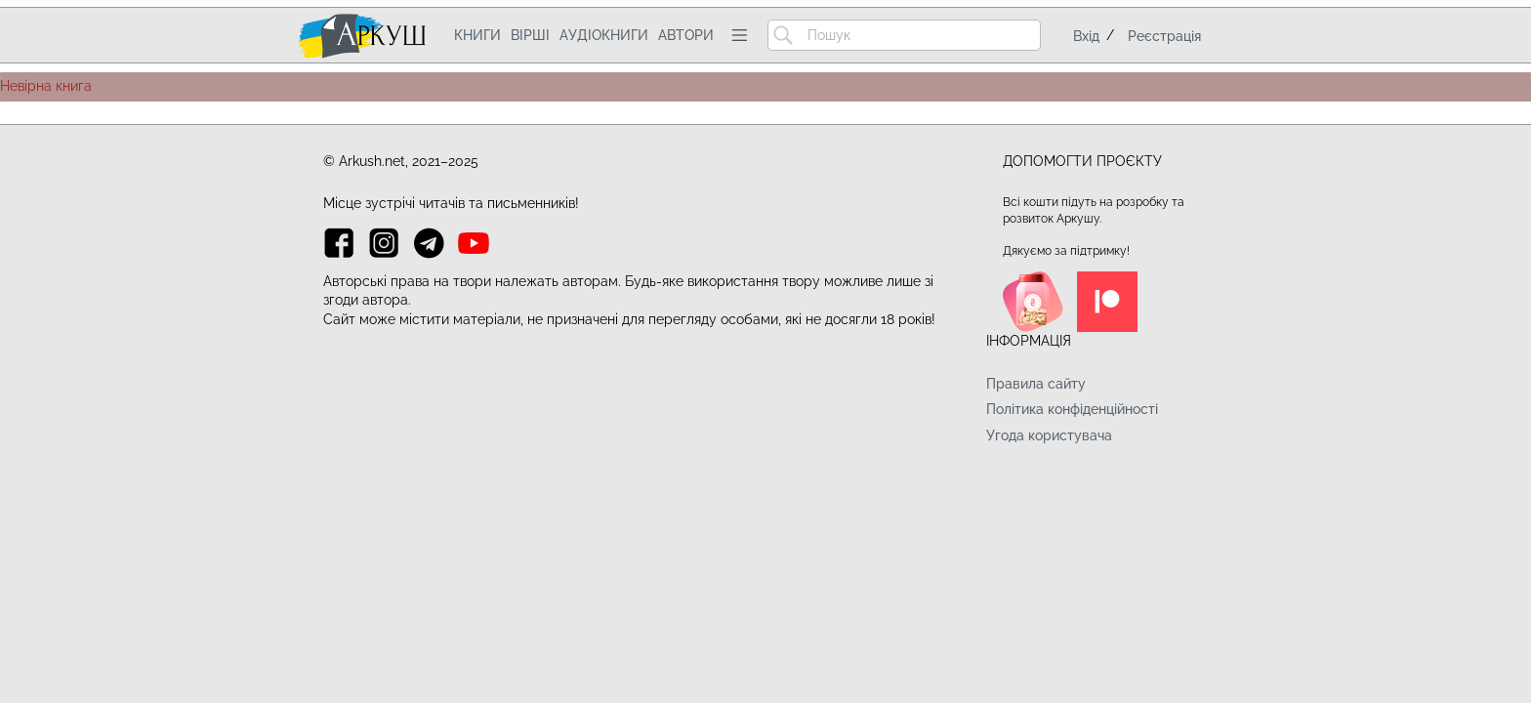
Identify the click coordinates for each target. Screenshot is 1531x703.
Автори (686, 35)
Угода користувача (1049, 435)
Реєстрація (1164, 36)
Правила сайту (1036, 384)
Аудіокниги (603, 35)
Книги (477, 35)
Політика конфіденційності (1072, 409)
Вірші (530, 35)
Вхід (1086, 36)
